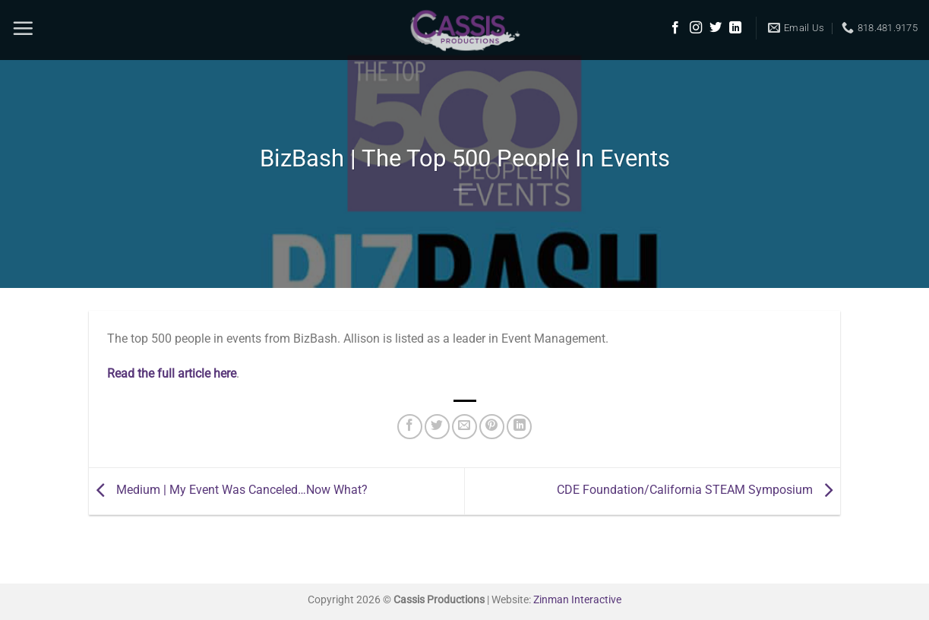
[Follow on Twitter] (715, 28)
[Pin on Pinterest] (491, 426)
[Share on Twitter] (437, 426)
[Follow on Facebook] (675, 28)
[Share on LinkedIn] (519, 426)
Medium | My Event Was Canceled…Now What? (228, 490)
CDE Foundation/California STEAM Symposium (698, 490)
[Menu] (22, 28)
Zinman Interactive (577, 599)
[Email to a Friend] (464, 426)
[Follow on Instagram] (696, 28)
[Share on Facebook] (409, 426)
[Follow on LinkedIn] (735, 28)
